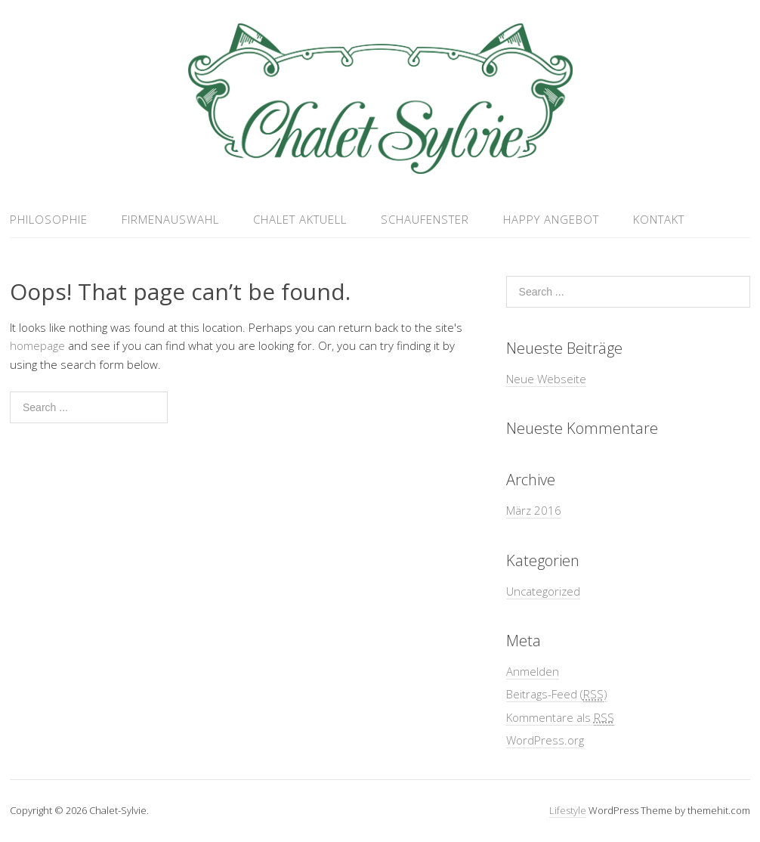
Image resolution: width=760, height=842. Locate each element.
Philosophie (49, 219)
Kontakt (658, 219)
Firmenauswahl (170, 219)
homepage (37, 345)
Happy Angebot (551, 219)
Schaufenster (425, 219)
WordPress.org (545, 740)
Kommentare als (560, 718)
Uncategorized (543, 591)
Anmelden (532, 671)
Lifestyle (567, 810)
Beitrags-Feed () (556, 694)
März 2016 (533, 510)
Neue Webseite (546, 378)
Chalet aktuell (300, 219)
